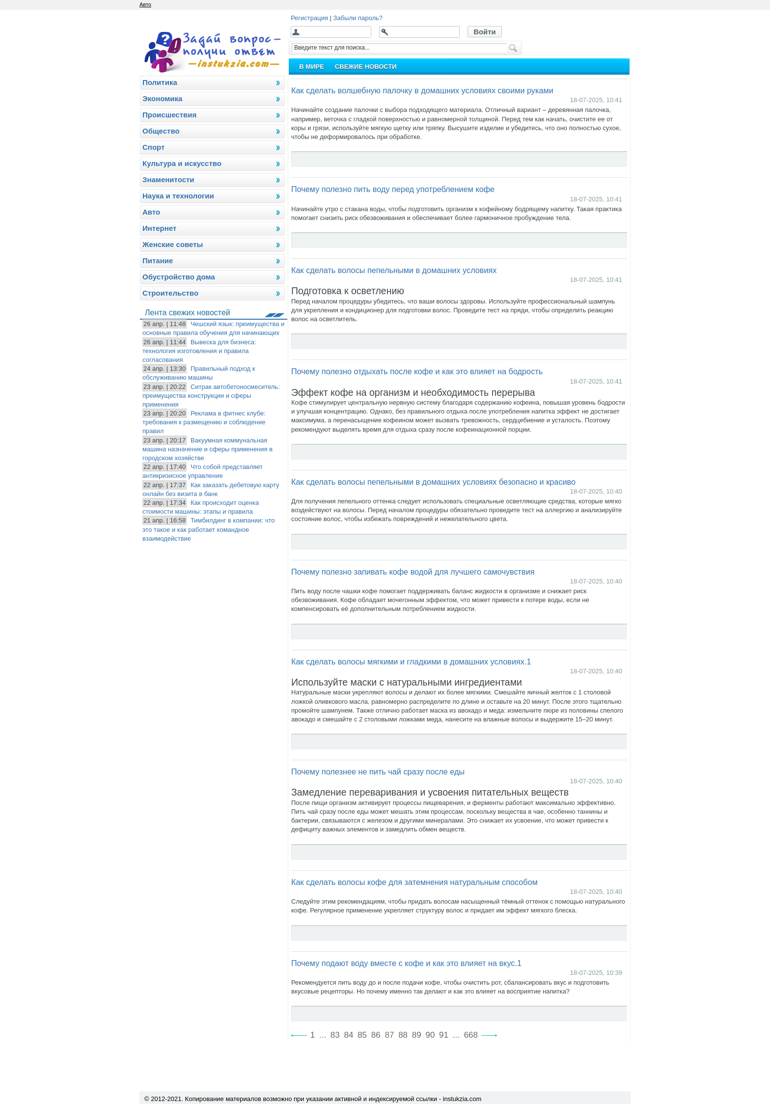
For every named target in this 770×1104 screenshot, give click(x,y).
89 (416, 1035)
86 (376, 1035)
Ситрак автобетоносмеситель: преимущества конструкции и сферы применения (211, 395)
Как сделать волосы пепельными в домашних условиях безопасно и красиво (433, 481)
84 (349, 1035)
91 (443, 1035)
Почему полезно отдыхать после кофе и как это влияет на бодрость (417, 371)
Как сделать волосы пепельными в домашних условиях (393, 270)
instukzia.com (462, 1099)
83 (335, 1035)
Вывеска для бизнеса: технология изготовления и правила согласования (199, 350)
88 (403, 1035)
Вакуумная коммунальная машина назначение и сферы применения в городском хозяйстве (207, 449)
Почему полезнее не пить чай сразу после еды (378, 771)
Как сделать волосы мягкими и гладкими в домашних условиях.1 (411, 661)
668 (471, 1035)
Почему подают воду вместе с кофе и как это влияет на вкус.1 (406, 963)
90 (430, 1035)
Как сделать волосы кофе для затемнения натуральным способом (414, 882)
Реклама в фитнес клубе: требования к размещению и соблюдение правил (204, 422)
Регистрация (309, 18)
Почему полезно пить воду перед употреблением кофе (393, 189)
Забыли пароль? (358, 18)
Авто (145, 4)
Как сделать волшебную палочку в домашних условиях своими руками (422, 90)
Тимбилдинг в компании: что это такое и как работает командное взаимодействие (208, 529)
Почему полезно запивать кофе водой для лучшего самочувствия (413, 571)
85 (362, 1035)
